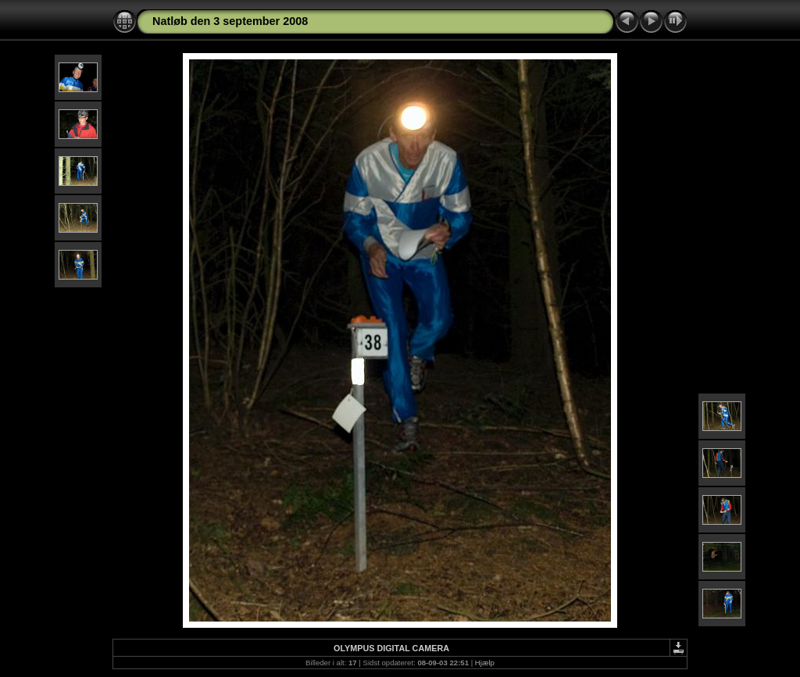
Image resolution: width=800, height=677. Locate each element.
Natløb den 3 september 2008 (230, 21)
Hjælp (485, 662)
